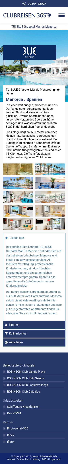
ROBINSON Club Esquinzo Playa (27, 384)
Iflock (10, 435)
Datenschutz (23, 459)
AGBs (45, 459)
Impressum (55, 459)
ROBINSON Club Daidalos (23, 391)
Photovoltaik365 (17, 428)
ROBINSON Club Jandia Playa (26, 371)
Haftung (36, 459)
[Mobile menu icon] (61, 15)
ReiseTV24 (14, 413)
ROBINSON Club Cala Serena (25, 378)
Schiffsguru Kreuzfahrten (23, 406)
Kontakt (11, 459)
